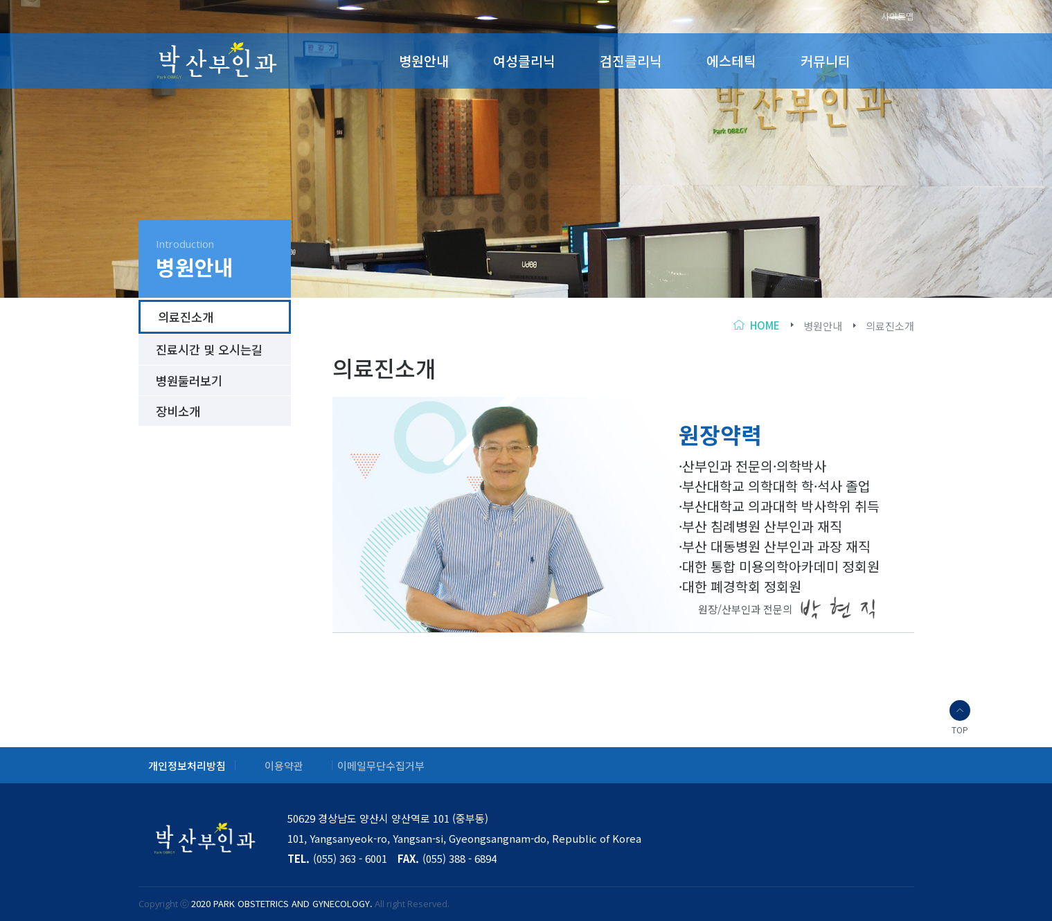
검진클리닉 (631, 61)
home (765, 325)
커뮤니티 (825, 61)
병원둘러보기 (189, 380)
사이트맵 (897, 16)
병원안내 (424, 61)
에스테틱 (731, 61)
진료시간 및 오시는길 (209, 349)
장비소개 (178, 411)
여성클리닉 (524, 61)
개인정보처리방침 (187, 765)
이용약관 (284, 765)
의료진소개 (890, 326)
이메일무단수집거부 (381, 765)
